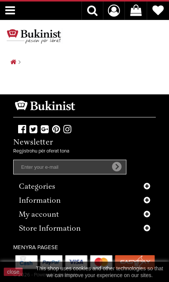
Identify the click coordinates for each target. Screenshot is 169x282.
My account (39, 215)
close (13, 272)
